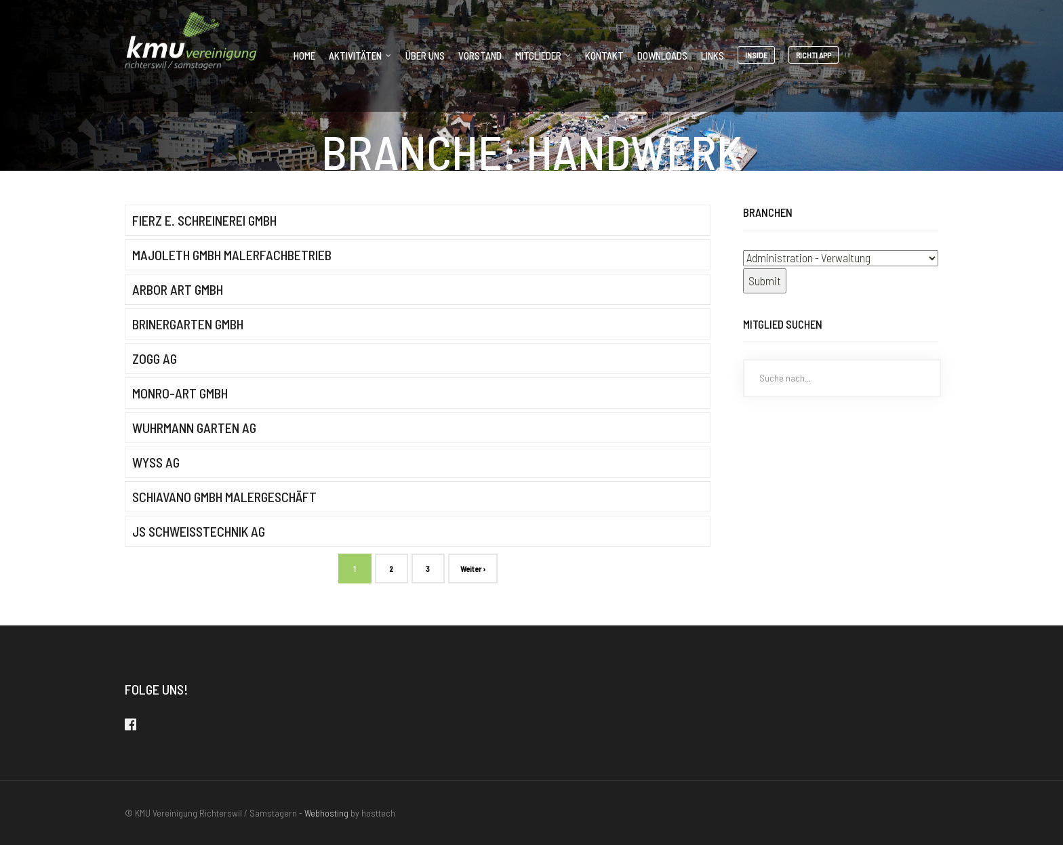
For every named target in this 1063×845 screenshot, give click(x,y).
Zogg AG (154, 358)
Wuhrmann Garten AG (194, 427)
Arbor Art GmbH (177, 289)
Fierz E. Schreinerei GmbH (204, 220)
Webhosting (326, 813)
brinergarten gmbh (187, 324)
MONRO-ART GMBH (180, 393)
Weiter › (472, 568)
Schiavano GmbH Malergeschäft (224, 497)
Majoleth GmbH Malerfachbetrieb (232, 255)
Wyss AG (156, 462)
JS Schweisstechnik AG (198, 531)
